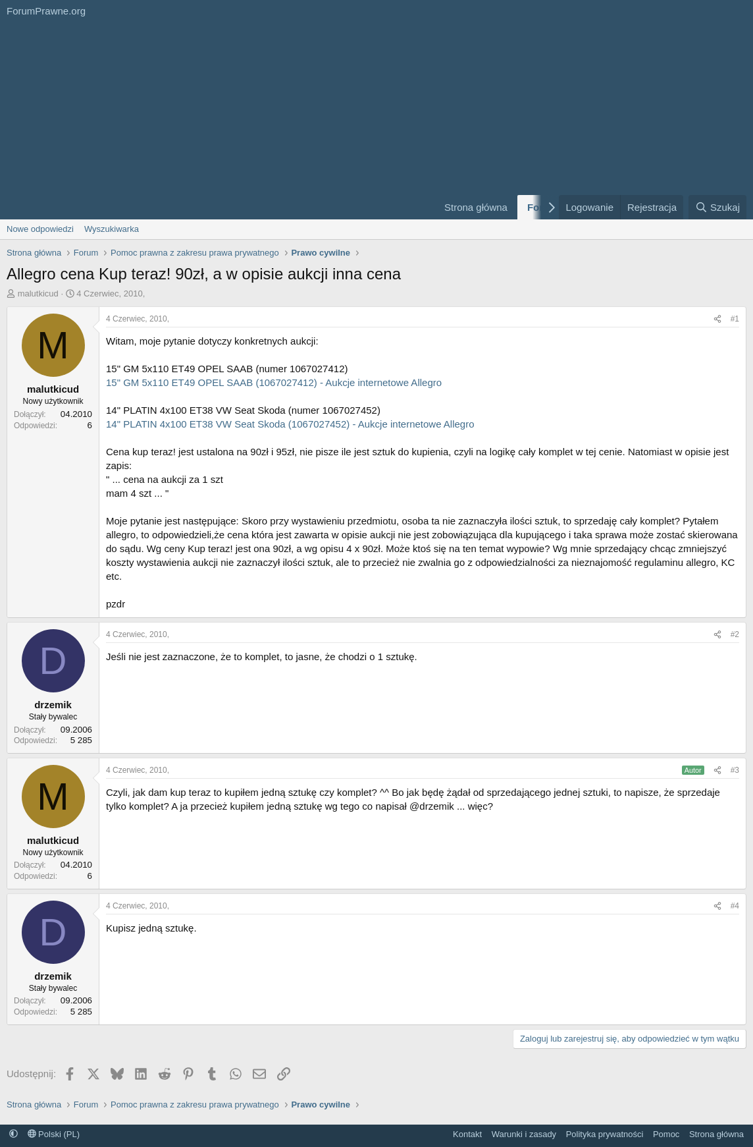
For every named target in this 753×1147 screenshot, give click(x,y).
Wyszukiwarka (111, 229)
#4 (735, 905)
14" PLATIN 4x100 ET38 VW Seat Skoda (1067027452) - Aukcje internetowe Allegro (290, 424)
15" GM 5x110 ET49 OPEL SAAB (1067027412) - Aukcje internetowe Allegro (274, 382)
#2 (735, 634)
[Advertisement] (214, 120)
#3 (735, 770)
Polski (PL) (54, 1134)
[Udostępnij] (717, 319)
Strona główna (475, 207)
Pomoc (666, 1134)
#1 (735, 318)
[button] (13, 1134)
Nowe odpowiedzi (40, 229)
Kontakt (467, 1134)
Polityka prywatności (605, 1134)
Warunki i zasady (524, 1134)
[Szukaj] (717, 207)
